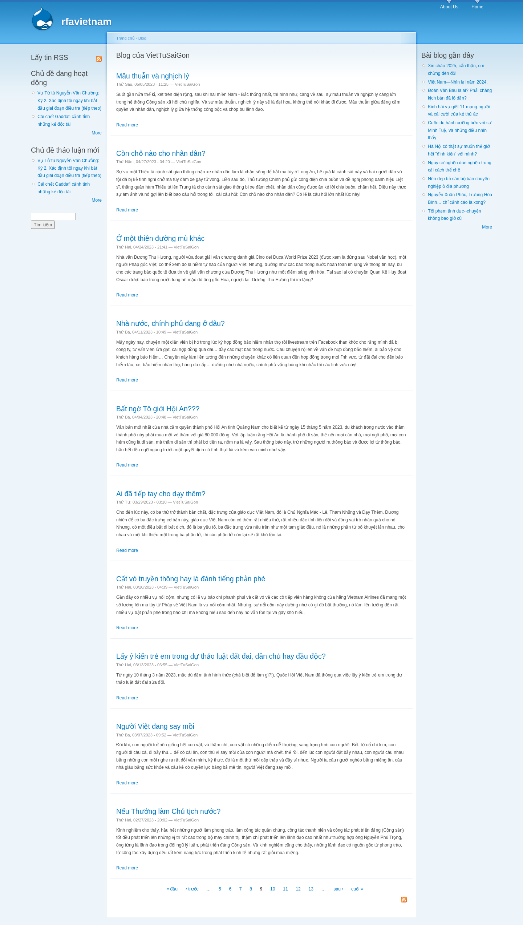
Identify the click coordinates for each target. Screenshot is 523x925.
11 (285, 889)
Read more (127, 125)
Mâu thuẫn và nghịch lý (152, 76)
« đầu (172, 889)
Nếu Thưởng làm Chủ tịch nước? (168, 811)
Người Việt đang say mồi (155, 726)
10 (272, 889)
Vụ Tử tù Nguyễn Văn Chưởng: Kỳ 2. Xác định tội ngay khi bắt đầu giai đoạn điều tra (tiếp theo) (69, 100)
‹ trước (192, 889)
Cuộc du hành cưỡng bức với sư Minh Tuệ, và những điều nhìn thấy (459, 130)
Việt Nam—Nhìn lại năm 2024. (457, 82)
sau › (338, 889)
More (97, 133)
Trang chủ (125, 38)
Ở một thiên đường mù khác (160, 238)
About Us (449, 6)
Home (477, 6)
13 (311, 889)
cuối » (357, 889)
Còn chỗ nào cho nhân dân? (160, 153)
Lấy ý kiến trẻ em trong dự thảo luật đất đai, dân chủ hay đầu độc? (220, 656)
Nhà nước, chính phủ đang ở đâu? (170, 323)
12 (298, 889)
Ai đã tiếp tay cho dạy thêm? (161, 494)
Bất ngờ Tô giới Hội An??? (157, 409)
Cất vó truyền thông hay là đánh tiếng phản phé (190, 579)
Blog (142, 38)
